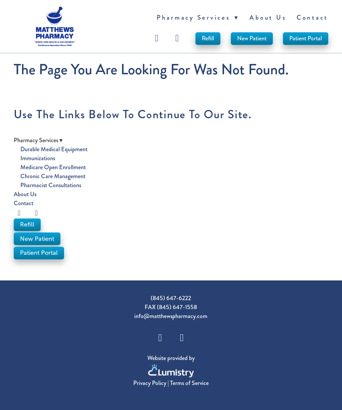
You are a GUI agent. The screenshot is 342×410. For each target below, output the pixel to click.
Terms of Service (189, 383)
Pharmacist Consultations (50, 185)
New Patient (252, 38)
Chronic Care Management (53, 176)
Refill (208, 38)
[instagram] (178, 38)
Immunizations (37, 158)
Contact (312, 17)
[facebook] (158, 38)
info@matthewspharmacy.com (170, 316)
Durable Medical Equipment (54, 149)
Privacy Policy (149, 383)
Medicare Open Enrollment (53, 167)
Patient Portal (305, 38)
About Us (267, 17)
